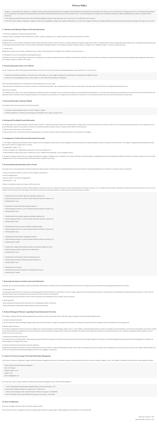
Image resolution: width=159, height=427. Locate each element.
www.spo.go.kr (45, 391)
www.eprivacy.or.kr (30, 389)
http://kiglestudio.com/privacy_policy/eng (49, 18)
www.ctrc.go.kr (43, 394)
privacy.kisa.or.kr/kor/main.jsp (44, 386)
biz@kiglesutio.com (14, 375)
